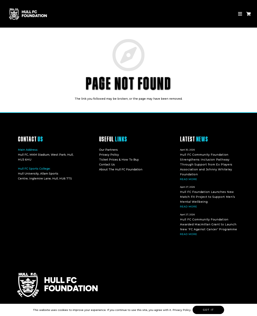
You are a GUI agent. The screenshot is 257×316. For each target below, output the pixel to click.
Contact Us (107, 164)
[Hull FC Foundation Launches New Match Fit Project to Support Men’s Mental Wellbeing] (209, 196)
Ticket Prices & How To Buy (119, 159)
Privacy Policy (109, 154)
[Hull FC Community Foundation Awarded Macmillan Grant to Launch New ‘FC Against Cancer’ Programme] (209, 224)
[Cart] (248, 14)
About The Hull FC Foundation (120, 169)
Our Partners (108, 149)
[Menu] (240, 14)
